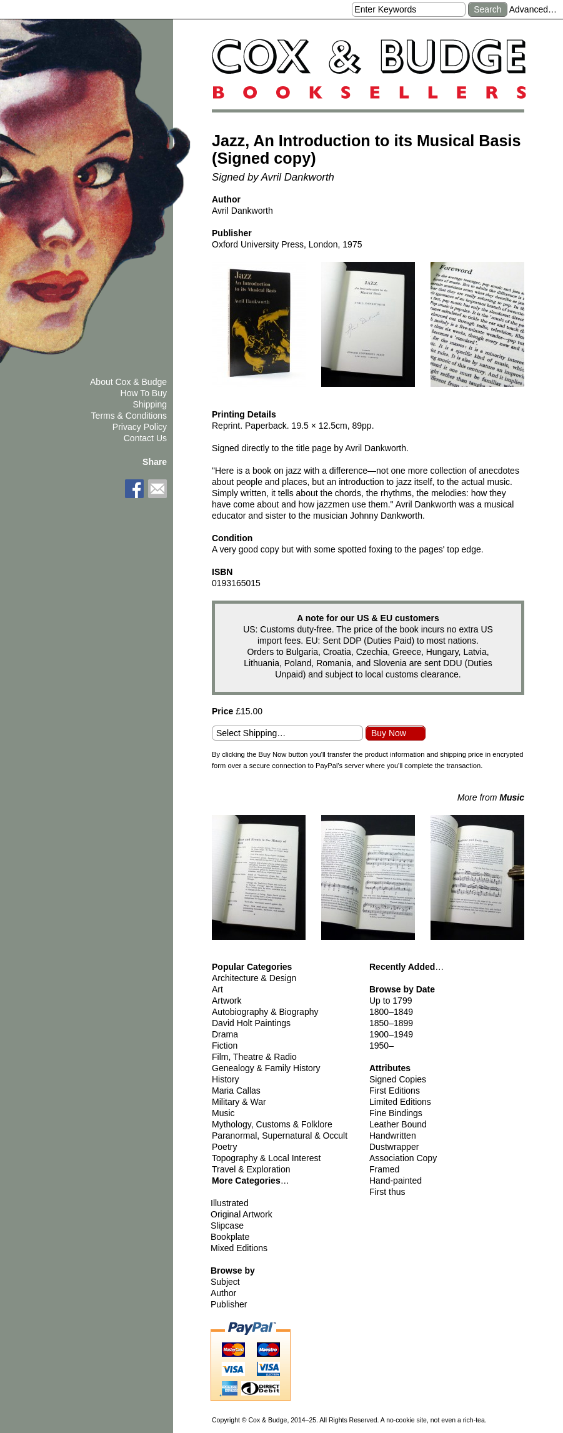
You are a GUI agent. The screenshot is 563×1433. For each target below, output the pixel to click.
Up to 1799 (390, 1001)
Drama (225, 1034)
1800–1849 (391, 1012)
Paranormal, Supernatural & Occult (279, 1136)
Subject (225, 1282)
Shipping (150, 404)
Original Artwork (241, 1214)
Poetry (224, 1147)
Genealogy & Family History (266, 1068)
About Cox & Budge (128, 382)
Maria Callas (236, 1091)
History (225, 1079)
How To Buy (144, 393)
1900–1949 (391, 1034)
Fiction (224, 1046)
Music (223, 1113)
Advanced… (533, 9)
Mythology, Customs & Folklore (272, 1124)
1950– (381, 1046)
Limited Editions (400, 1102)
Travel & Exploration (251, 1169)
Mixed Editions (239, 1248)
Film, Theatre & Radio (254, 1057)
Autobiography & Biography (265, 1012)
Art (217, 989)
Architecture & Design (254, 978)
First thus (387, 1192)
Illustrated (230, 1203)
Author (223, 1293)
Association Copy (403, 1158)
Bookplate (230, 1237)
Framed (384, 1169)
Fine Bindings (395, 1113)
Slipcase (227, 1226)
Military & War (239, 1102)
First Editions (394, 1091)
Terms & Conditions (129, 416)
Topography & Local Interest (266, 1158)
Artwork (226, 1001)
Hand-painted (395, 1181)
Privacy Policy (139, 427)
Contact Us (145, 438)
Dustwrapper (394, 1147)
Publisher (229, 1304)
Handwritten (392, 1136)
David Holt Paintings (251, 1023)
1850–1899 (391, 1023)
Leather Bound (398, 1124)
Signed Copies (397, 1079)
